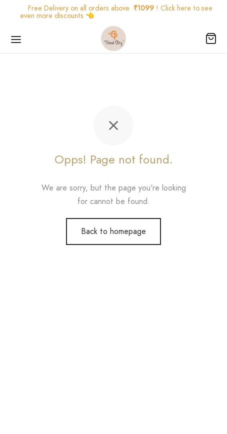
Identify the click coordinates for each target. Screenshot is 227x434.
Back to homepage (113, 231)
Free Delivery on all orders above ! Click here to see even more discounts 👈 (116, 11)
